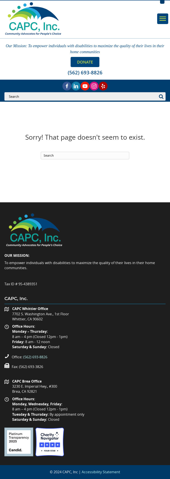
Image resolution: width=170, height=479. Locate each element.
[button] (85, 62)
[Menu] (162, 19)
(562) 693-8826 (35, 357)
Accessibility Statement (101, 472)
